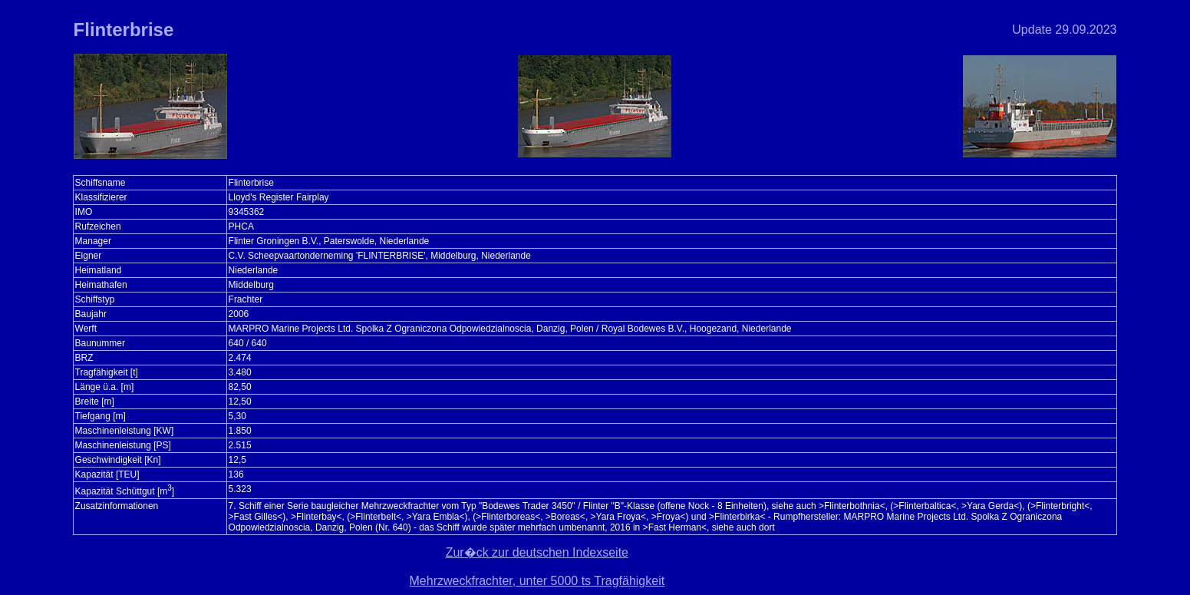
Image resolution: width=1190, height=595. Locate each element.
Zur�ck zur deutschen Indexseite (537, 552)
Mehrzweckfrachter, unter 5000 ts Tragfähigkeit (537, 580)
